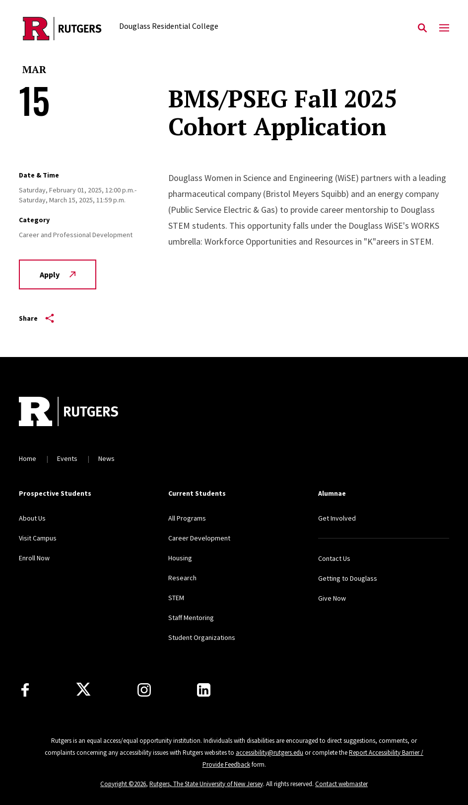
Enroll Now (34, 557)
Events (67, 458)
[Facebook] (25, 690)
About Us (32, 518)
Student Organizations (201, 637)
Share (36, 318)
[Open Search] (422, 28)
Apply (57, 274)
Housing (180, 557)
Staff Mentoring (191, 617)
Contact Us (334, 558)
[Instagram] (144, 690)
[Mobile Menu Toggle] (444, 28)
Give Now (332, 598)
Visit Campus (38, 538)
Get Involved (337, 518)
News (106, 458)
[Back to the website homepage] (62, 28)
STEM (176, 597)
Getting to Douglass (347, 578)
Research (182, 577)
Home (27, 458)
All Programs (187, 518)
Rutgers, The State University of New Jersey (206, 784)
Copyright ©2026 (123, 784)
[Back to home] (84, 413)
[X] (83, 689)
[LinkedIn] (203, 690)
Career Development (199, 538)
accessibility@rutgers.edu (269, 752)
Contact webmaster (341, 784)
